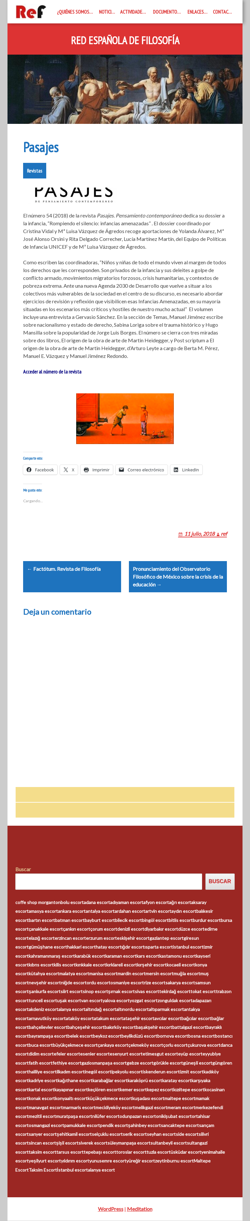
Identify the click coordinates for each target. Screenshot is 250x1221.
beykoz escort (107, 1036)
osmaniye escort (127, 982)
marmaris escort (79, 1107)
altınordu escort (132, 1009)
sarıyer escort (43, 1134)
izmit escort (191, 1072)
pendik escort (114, 1125)
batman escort (70, 920)
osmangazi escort (46, 1125)
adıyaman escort (126, 902)
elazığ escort (42, 938)
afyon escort (156, 902)
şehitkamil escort (74, 1134)
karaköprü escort (145, 1080)
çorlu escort (175, 1045)
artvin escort (158, 911)
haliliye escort (43, 1072)
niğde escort (74, 982)
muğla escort (187, 974)
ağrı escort (180, 902)
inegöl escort (98, 1072)
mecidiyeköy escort (115, 1107)
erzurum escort (101, 938)
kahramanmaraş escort (52, 956)
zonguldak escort (175, 1000)
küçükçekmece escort (110, 1098)
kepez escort (160, 1090)
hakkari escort (81, 947)
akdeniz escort (43, 1009)
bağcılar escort (196, 1018)
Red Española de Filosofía (125, 40)
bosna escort (201, 1036)
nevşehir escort (45, 982)
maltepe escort (179, 1098)
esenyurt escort (126, 1054)
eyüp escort (190, 1054)
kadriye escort (43, 1080)
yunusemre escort (107, 1161)
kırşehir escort (152, 965)
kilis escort (65, 965)
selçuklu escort (107, 1134)
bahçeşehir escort (85, 1027)
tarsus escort (70, 1152)
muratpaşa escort (74, 1116)
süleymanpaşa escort (129, 1143)
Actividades (132, 11)
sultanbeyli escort (168, 1143)
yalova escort (116, 1000)
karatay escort (176, 1080)
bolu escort (72, 902)
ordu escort (98, 982)
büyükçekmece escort (75, 1045)
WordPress (110, 1209)
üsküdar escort (186, 1152)
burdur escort (207, 920)
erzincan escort (70, 938)
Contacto (223, 11)
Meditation (139, 1209)
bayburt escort (100, 920)
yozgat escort (144, 1000)
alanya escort (71, 1009)
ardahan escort (130, 911)
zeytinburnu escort (174, 1161)
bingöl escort (155, 920)
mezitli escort (42, 1116)
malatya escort (74, 974)
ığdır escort (133, 947)
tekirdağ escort (175, 991)
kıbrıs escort (41, 965)
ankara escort (72, 911)
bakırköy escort (120, 1027)
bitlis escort (181, 920)
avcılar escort (167, 1018)
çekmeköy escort (145, 1045)
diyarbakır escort (161, 929)
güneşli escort (197, 1063)
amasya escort (43, 911)
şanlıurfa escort (45, 991)
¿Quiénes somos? (74, 11)
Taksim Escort (43, 1170)
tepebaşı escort (100, 1152)
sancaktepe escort (180, 1125)
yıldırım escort (75, 1161)
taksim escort (42, 1152)
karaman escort (120, 956)
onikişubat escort (174, 1116)
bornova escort (172, 1036)
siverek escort (92, 1143)
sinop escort (95, 991)
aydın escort (183, 911)
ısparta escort (159, 947)
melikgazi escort (151, 1107)
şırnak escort (121, 991)
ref (224, 534)
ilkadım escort (71, 1072)
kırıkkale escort (91, 965)
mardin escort (132, 974)
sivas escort (147, 991)
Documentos (166, 11)
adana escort (97, 902)
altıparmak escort (166, 1009)
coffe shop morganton (38, 902)
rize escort (154, 982)
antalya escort (100, 911)
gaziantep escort (166, 938)
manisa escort (103, 974)
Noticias (107, 11)
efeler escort (67, 1054)
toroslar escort (131, 1152)
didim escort (41, 1054)
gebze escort (140, 1063)
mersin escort (160, 974)
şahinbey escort (144, 1125)
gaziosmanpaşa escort (104, 1063)
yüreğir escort (140, 1161)
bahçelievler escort (48, 1027)
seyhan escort (161, 1134)
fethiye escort (66, 1063)
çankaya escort (113, 1045)
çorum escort (103, 929)
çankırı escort (76, 929)
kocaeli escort (181, 965)
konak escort (42, 1098)
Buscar (23, 869)
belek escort (80, 1036)
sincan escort (42, 1143)
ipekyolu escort (127, 1072)
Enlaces (196, 11)
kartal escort (41, 1090)
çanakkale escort (46, 929)
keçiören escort (104, 1090)
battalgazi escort (189, 1027)
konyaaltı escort (71, 1098)
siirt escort (72, 991)
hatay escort (108, 947)
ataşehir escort (138, 1018)
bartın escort (42, 920)
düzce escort (191, 929)
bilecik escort (128, 920)
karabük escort (90, 956)
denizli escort (130, 929)
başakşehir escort (154, 1027)
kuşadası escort (148, 1098)
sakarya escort (180, 982)
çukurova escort (204, 1045)
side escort (187, 1134)
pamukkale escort (82, 1125)
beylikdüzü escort (139, 1036)
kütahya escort (44, 974)
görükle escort (168, 1063)
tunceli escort (43, 1000)
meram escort (181, 1107)
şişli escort (67, 1143)
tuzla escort (158, 1152)
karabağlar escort (110, 1080)
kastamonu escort (177, 956)
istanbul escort (188, 947)
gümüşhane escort (48, 947)
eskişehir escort (133, 938)
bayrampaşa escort (48, 1036)
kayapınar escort (71, 1090)
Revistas (34, 170)
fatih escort (40, 1063)
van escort (92, 1000)
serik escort (135, 1134)
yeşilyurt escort (45, 1161)
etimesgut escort (160, 1054)
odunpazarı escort (137, 1116)
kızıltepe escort (188, 1090)
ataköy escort (80, 1018)
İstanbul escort (72, 1170)
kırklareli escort (121, 965)
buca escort (41, 1045)
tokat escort (203, 991)
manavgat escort (46, 1107)
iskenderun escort (161, 1072)
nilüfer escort (105, 1116)
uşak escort (69, 1000)
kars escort (147, 956)
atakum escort (108, 1018)
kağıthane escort (75, 1080)
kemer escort (133, 1090)
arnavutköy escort (47, 1018)
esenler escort (95, 1054)
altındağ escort (100, 1009)
